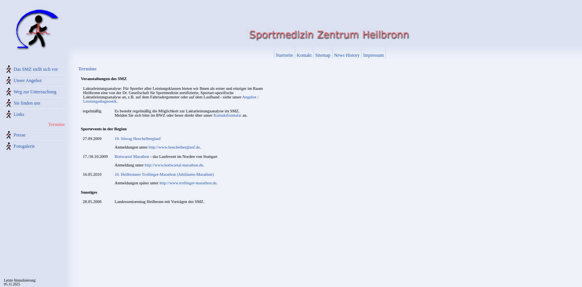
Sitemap (322, 55)
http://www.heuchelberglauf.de (174, 147)
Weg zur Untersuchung (35, 91)
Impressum (373, 55)
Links (19, 114)
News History (347, 55)
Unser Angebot (28, 80)
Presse (20, 135)
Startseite (284, 55)
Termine (56, 124)
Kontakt (304, 55)
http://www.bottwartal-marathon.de (174, 165)
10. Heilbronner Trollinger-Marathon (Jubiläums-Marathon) (164, 174)
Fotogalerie (24, 146)
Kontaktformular (228, 115)
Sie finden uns (27, 103)
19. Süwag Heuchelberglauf (137, 138)
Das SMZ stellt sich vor (36, 69)
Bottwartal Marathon (132, 156)
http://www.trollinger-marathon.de (188, 183)
